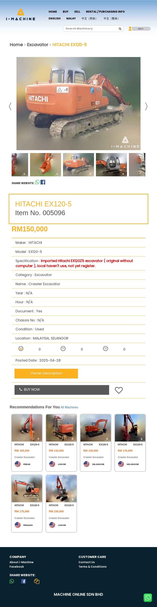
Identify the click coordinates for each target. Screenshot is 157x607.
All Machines (69, 407)
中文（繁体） (112, 18)
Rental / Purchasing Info (105, 12)
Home (53, 12)
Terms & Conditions (92, 567)
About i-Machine (21, 562)
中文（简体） (90, 18)
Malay (71, 18)
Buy (65, 12)
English (54, 18)
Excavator (37, 45)
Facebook (16, 567)
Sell (77, 12)
